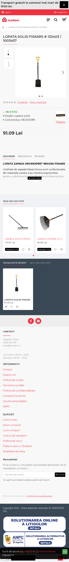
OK (65, 551)
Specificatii (25, 156)
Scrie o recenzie (38, 102)
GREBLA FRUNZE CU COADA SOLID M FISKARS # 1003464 (51, 239)
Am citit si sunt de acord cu (28, 496)
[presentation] (23, 487)
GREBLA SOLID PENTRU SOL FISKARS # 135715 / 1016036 (19, 239)
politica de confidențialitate (39, 551)
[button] (63, 72)
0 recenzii (22, 102)
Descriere (9, 156)
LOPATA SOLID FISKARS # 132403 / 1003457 (18, 299)
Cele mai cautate (13, 201)
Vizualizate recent (15, 263)
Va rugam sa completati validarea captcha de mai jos (25, 480)
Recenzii (39, 156)
